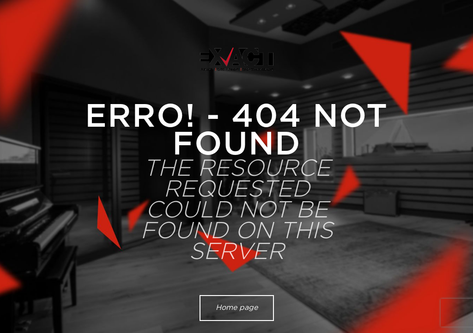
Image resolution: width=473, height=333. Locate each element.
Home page (237, 307)
